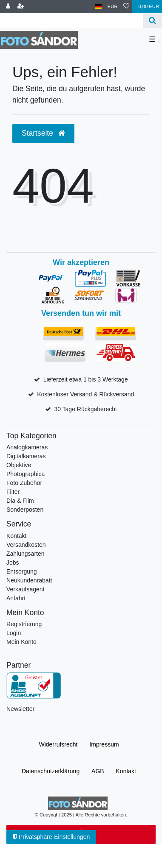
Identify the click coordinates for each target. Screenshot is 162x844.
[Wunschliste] (126, 6)
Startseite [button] (43, 133)
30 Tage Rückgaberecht (85, 409)
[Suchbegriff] (71, 20)
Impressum (104, 744)
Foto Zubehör (24, 482)
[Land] (98, 6)
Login (13, 633)
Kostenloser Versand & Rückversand (85, 394)
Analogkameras (27, 447)
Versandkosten (26, 544)
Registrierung (24, 624)
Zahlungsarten (25, 553)
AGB (97, 771)
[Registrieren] (20, 6)
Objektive (18, 465)
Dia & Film (20, 500)
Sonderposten (24, 509)
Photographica (25, 474)
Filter (13, 491)
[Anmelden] (8, 6)
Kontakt (16, 535)
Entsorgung (21, 571)
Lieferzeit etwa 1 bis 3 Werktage (85, 379)
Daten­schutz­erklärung (51, 771)
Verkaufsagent (25, 589)
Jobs (12, 562)
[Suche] (152, 20)
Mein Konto (21, 641)
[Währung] (113, 6)
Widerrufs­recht (58, 744)
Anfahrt (16, 598)
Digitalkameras (26, 456)
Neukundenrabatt (29, 580)
